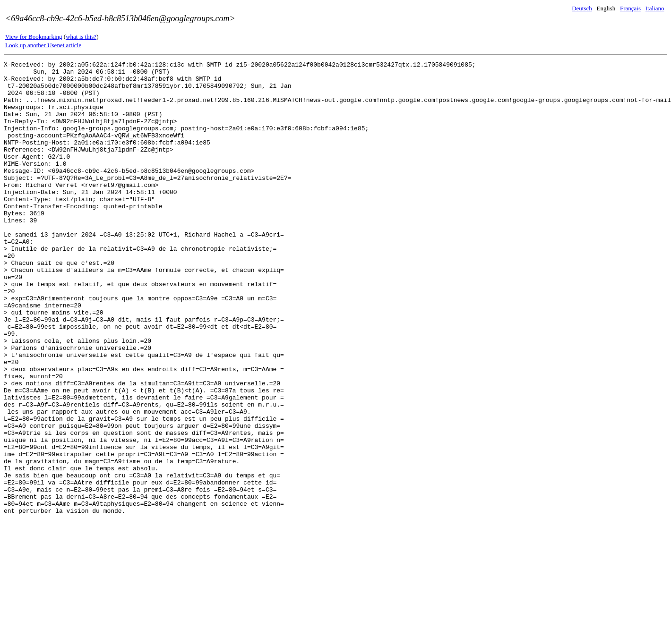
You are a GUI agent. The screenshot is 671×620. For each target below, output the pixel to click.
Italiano (654, 8)
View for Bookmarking (33, 36)
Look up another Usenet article (43, 45)
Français (630, 8)
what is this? (81, 36)
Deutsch (582, 8)
